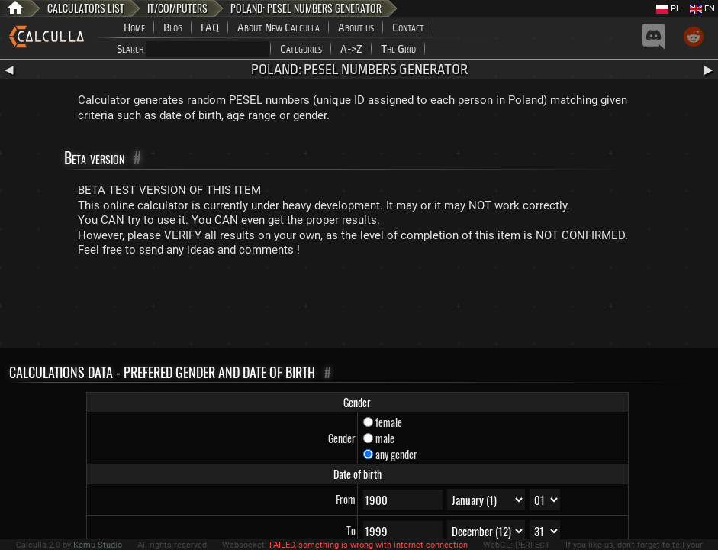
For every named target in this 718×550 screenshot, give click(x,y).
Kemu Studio (97, 545)
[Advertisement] (359, 306)
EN (702, 9)
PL (668, 9)
